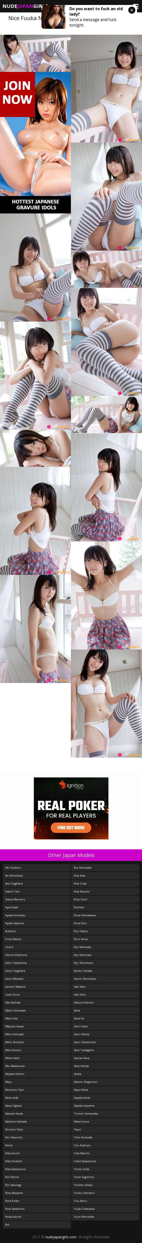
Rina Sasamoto (15, 1209)
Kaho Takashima (16, 963)
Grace (9, 947)
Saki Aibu (80, 986)
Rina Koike (12, 1201)
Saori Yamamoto (85, 1042)
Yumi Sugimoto (84, 1177)
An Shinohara (14, 875)
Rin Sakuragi (13, 1185)
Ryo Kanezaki (83, 955)
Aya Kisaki (11, 907)
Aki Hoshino (13, 867)
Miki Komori (13, 1050)
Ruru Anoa (81, 939)
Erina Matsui (13, 939)
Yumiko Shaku (83, 1185)
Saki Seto (80, 994)
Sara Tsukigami (84, 1050)
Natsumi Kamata (16, 1121)
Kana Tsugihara (15, 971)
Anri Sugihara (14, 883)
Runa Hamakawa (85, 915)
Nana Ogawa (13, 1105)
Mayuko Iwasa (14, 1026)
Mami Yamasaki (15, 1010)
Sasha (77, 1074)
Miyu (8, 1082)
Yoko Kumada (83, 1137)
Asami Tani (12, 891)
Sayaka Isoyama (84, 1105)
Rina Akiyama (14, 1193)
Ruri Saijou (81, 931)
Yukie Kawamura (85, 1161)
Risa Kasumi (82, 891)
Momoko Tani (14, 1090)
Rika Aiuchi (12, 1153)
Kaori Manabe (14, 978)
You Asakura (82, 1145)
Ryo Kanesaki (82, 947)
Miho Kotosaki (14, 1034)
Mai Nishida (12, 1002)
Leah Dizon (12, 994)
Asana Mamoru (15, 899)
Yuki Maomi (82, 1153)
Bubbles (10, 931)
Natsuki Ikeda (14, 1113)
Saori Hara (81, 1026)
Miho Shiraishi (14, 1042)
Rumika (79, 907)
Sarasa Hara (81, 1058)
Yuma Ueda (81, 1169)
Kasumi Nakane (15, 986)
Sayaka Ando (82, 1097)
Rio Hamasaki (83, 867)
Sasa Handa (81, 1066)
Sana (77, 1010)
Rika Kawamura (15, 1169)
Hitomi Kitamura (16, 955)
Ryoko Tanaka (83, 971)
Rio (7, 1224)
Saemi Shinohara (85, 978)
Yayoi (77, 1129)
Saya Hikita (81, 1090)
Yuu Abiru (80, 1201)
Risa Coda (80, 883)
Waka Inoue (81, 1121)
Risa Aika (79, 875)
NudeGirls (25, 6)
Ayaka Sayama (14, 923)
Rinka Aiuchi (13, 1216)
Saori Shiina (81, 1034)
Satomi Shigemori (85, 1082)
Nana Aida (11, 1097)
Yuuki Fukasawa (84, 1209)
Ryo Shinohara (83, 963)
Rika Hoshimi (13, 1161)
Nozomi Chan (14, 1129)
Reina (9, 1145)
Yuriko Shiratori (84, 1193)
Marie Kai (11, 1018)
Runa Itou (80, 923)
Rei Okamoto (14, 1137)
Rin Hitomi (12, 1177)
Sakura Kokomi (84, 1002)
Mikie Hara (12, 1058)
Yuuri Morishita (84, 1216)
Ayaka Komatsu (15, 915)
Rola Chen (80, 899)
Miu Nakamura (15, 1066)
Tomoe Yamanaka (86, 1113)
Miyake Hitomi (14, 1074)
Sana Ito (79, 1018)
